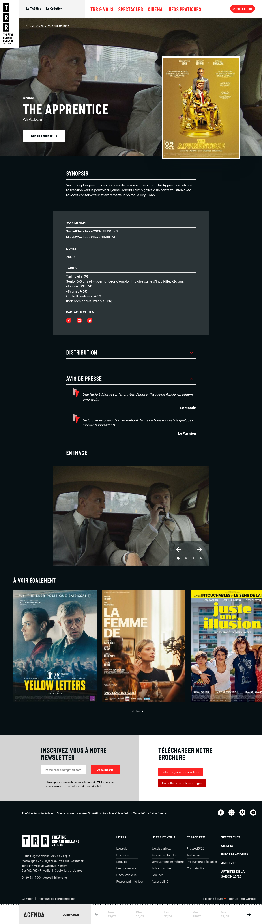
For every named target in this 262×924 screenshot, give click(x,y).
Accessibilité (160, 881)
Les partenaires (127, 868)
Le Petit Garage (245, 899)
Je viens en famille (164, 855)
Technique (194, 855)
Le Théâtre (33, 9)
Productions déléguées (202, 862)
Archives (228, 863)
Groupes (157, 875)
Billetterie (244, 8)
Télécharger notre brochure (180, 772)
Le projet (122, 848)
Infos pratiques (184, 8)
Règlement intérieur (129, 881)
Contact (27, 899)
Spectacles (130, 8)
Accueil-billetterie (55, 878)
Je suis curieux (161, 848)
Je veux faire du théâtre (168, 862)
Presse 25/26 (195, 848)
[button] (178, 549)
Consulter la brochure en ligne (182, 783)
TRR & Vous (101, 8)
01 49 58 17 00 (31, 878)
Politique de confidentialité (57, 899)
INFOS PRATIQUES (234, 854)
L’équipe (121, 862)
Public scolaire (161, 868)
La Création (54, 9)
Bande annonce (42, 136)
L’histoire (122, 855)
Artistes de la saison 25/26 (233, 874)
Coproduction (196, 868)
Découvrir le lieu (127, 875)
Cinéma (155, 8)
